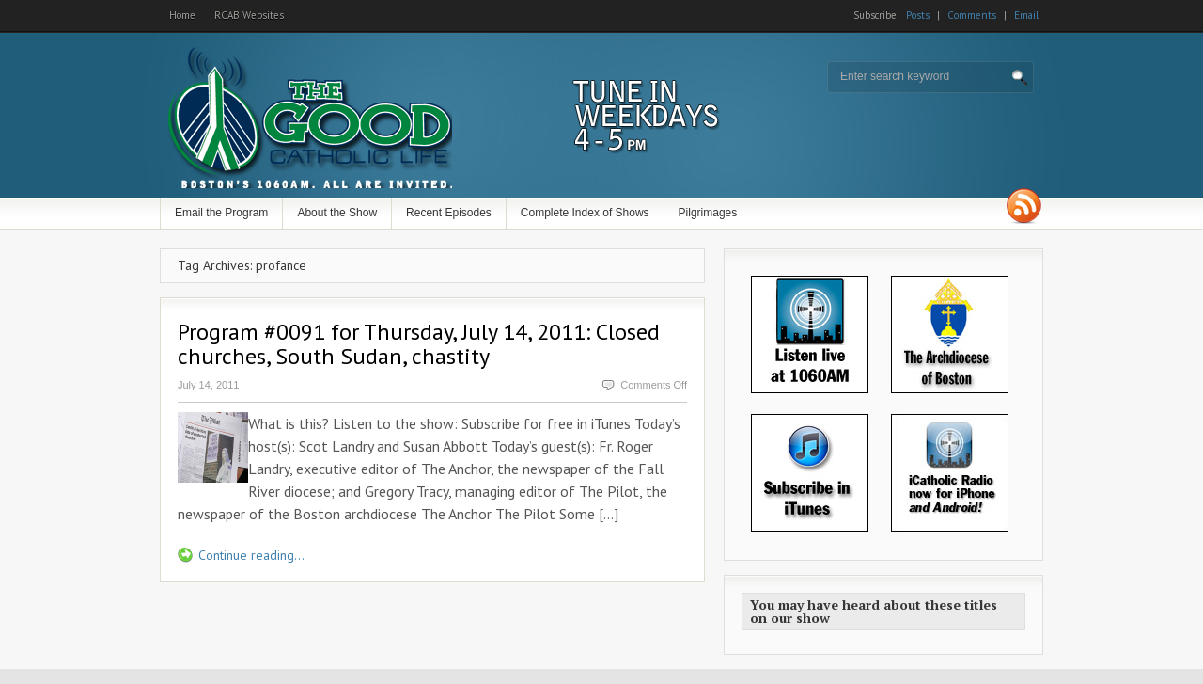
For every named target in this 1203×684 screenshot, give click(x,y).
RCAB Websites (249, 15)
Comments (971, 15)
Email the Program (221, 212)
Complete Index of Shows (585, 212)
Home (182, 15)
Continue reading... (251, 555)
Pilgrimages (708, 212)
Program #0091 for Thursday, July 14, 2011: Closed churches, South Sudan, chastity (419, 344)
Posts (918, 15)
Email (1026, 15)
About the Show (337, 212)
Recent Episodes (449, 212)
